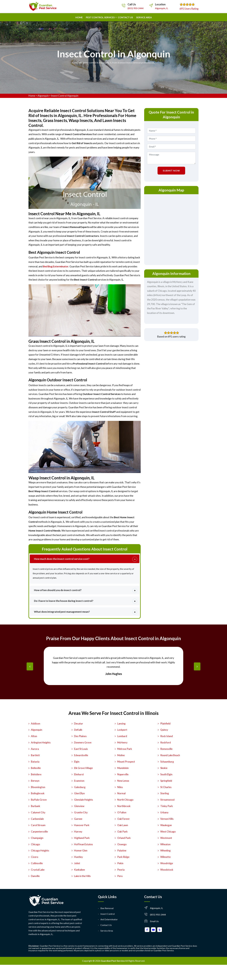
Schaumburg (167, 761)
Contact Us (106, 925)
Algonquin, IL (161, 8)
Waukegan (166, 825)
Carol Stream (38, 825)
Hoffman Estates (83, 844)
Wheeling (165, 850)
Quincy (164, 730)
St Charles (165, 787)
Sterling (164, 793)
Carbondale (37, 819)
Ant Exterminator (109, 919)
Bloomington (38, 787)
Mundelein (123, 768)
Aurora (35, 749)
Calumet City (38, 812)
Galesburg (79, 787)
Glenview (79, 806)
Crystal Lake (37, 869)
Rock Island (166, 736)
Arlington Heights (41, 742)
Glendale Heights (83, 799)
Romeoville (166, 749)
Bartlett (35, 755)
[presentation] (30, 667)
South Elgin (166, 774)
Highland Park (82, 838)
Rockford (165, 742)
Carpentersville (39, 831)
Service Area (144, 17)
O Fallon (121, 812)
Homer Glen (80, 850)
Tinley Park (166, 806)
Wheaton (165, 844)
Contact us (125, 17)
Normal (121, 793)
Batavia (35, 761)
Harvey (78, 831)
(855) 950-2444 (135, 8)
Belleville (36, 768)
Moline (121, 755)
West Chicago (168, 831)
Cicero (34, 857)
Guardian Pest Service (113, 961)
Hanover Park (81, 825)
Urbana (164, 812)
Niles (120, 787)
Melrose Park (124, 749)
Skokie (163, 768)
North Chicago (125, 799)
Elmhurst (79, 774)
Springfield (166, 780)
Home (79, 17)
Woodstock (166, 869)
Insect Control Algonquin (64, 95)
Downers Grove (82, 742)
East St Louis (81, 749)
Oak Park (122, 831)
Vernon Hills (167, 819)
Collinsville (37, 863)
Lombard (122, 736)
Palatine (121, 850)
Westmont (166, 838)
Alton (34, 736)
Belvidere (36, 774)
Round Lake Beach (170, 755)
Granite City (81, 812)
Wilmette (165, 857)
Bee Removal (107, 908)
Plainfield (165, 723)
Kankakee (79, 869)
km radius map (171, 229)
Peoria (121, 869)
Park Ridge (123, 857)
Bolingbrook (37, 793)
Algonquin (43, 95)
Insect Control (107, 914)
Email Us (154, 921)
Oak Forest (123, 819)
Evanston (79, 780)
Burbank (35, 806)
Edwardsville (81, 755)
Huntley (78, 857)
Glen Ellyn (79, 793)
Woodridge (166, 863)
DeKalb (78, 730)
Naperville (122, 774)
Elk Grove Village (83, 768)
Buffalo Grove (39, 799)
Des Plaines (80, 736)
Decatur (78, 723)
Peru (120, 876)
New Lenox (123, 780)
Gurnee (78, 819)
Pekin (120, 863)
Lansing (121, 723)
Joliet (77, 863)
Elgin (76, 761)
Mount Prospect (126, 761)
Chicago (35, 844)
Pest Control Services (100, 17)
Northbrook (124, 806)
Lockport (122, 730)
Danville (35, 876)
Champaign (37, 838)
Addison (35, 723)
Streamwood (167, 799)
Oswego (122, 844)
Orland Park (124, 838)
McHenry (122, 742)
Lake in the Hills (82, 876)
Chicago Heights (40, 850)
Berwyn (35, 780)
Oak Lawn (122, 825)
